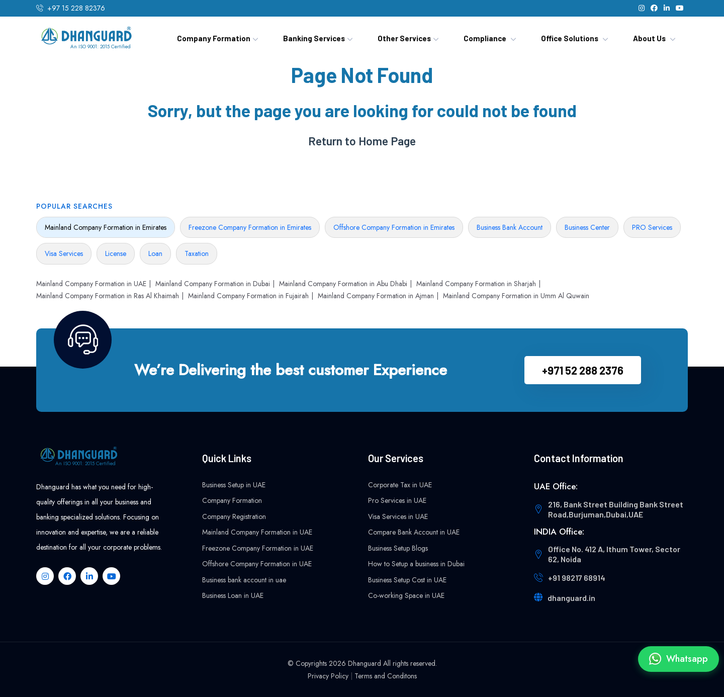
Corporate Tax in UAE (400, 485)
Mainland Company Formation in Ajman (376, 296)
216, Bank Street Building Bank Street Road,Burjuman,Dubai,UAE (615, 509)
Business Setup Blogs (398, 548)
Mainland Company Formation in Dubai (212, 284)
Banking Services (314, 38)
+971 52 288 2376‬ (582, 370)
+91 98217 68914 (576, 577)
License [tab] (115, 253)
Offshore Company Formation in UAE (257, 564)
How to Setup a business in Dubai (416, 564)
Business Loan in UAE (232, 595)
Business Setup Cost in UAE (407, 580)
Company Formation (213, 38)
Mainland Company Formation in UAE (91, 284)
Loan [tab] (155, 253)
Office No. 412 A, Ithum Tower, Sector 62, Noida (614, 554)
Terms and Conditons (385, 676)
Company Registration (234, 516)
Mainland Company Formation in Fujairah (248, 296)
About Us (649, 38)
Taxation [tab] (197, 253)
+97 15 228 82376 (76, 8)
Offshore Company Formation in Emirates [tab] (394, 227)
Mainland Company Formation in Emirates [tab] (105, 227)
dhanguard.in (571, 597)
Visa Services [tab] (64, 253)
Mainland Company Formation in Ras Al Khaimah (107, 296)
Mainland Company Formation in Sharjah (476, 284)
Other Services (404, 38)
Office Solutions (569, 38)
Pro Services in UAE (397, 500)
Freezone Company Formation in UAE (257, 548)
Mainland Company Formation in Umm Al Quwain (516, 296)
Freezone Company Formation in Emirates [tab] (250, 227)
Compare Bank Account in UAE (414, 532)
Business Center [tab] (587, 227)
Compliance (485, 38)
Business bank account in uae (244, 580)
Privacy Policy (328, 676)
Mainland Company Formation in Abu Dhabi (343, 284)
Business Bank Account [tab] (509, 227)
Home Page (387, 141)
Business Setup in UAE (233, 485)
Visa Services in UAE (398, 516)
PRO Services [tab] (652, 227)
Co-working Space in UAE (406, 595)
